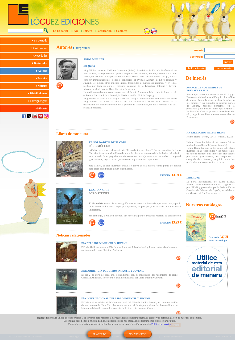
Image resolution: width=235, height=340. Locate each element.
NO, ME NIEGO (138, 334)
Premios (42, 78)
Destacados (40, 63)
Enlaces (87, 31)
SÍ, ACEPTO (99, 334)
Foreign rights (39, 101)
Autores (42, 70)
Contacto (121, 31)
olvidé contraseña (196, 68)
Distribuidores (38, 93)
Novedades (41, 55)
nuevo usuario (224, 68)
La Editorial (60, 31)
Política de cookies (161, 324)
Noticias (42, 85)
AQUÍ (223, 237)
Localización (104, 31)
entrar (228, 62)
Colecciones (40, 48)
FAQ (75, 31)
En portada (40, 40)
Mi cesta (42, 108)
